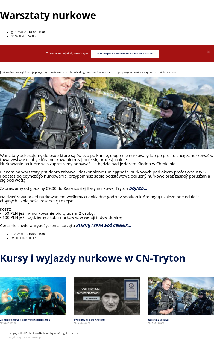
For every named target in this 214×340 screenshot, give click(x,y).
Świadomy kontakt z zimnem (89, 319)
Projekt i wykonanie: (25, 337)
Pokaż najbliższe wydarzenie (125, 53)
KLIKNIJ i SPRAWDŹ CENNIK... (103, 225)
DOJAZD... (138, 188)
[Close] (208, 52)
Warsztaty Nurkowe (158, 319)
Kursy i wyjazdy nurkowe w (93, 258)
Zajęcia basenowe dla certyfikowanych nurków (25, 319)
